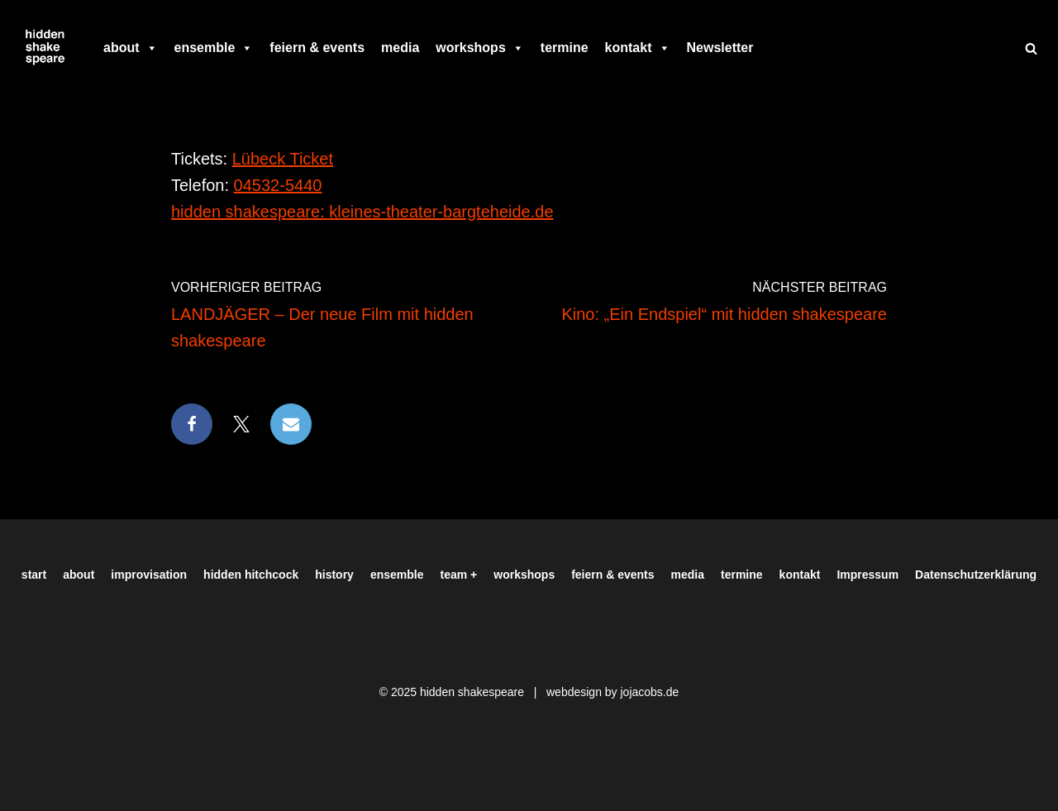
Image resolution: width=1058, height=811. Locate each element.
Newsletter (720, 48)
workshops (479, 48)
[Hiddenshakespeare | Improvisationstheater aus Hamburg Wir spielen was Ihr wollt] (45, 48)
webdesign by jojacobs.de (612, 692)
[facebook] (769, 48)
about (130, 48)
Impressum (867, 574)
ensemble (214, 48)
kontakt (637, 48)
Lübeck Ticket (282, 159)
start (33, 574)
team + (459, 574)
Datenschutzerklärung (976, 574)
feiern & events (317, 48)
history (334, 574)
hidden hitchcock (250, 574)
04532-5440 (278, 185)
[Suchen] (1031, 48)
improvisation (149, 574)
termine (565, 48)
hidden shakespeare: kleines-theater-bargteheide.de (362, 212)
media (400, 48)
